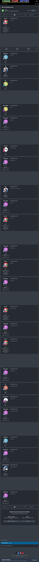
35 (23, 14)
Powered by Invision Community (19, 556)
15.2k (6, 126)
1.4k (6, 62)
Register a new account (11, 521)
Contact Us (22, 555)
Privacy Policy (17, 555)
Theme (13, 555)
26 (7, 14)
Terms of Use (3, 560)
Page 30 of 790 (31, 14)
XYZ (5, 384)
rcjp (5, 66)
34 (21, 14)
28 (11, 14)
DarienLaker (5, 118)
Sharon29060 (5, 105)
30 (14, 14)
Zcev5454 (6, 146)
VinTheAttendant (5, 464)
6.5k (6, 74)
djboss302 (6, 53)
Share (28, 10)
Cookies (26, 555)
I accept (34, 560)
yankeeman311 (6, 396)
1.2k (6, 473)
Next (25, 14)
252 (6, 405)
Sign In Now (27, 521)
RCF (5, 80)
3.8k (6, 392)
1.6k (6, 224)
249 (6, 154)
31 (16, 14)
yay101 (5, 18)
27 (9, 14)
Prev (4, 14)
